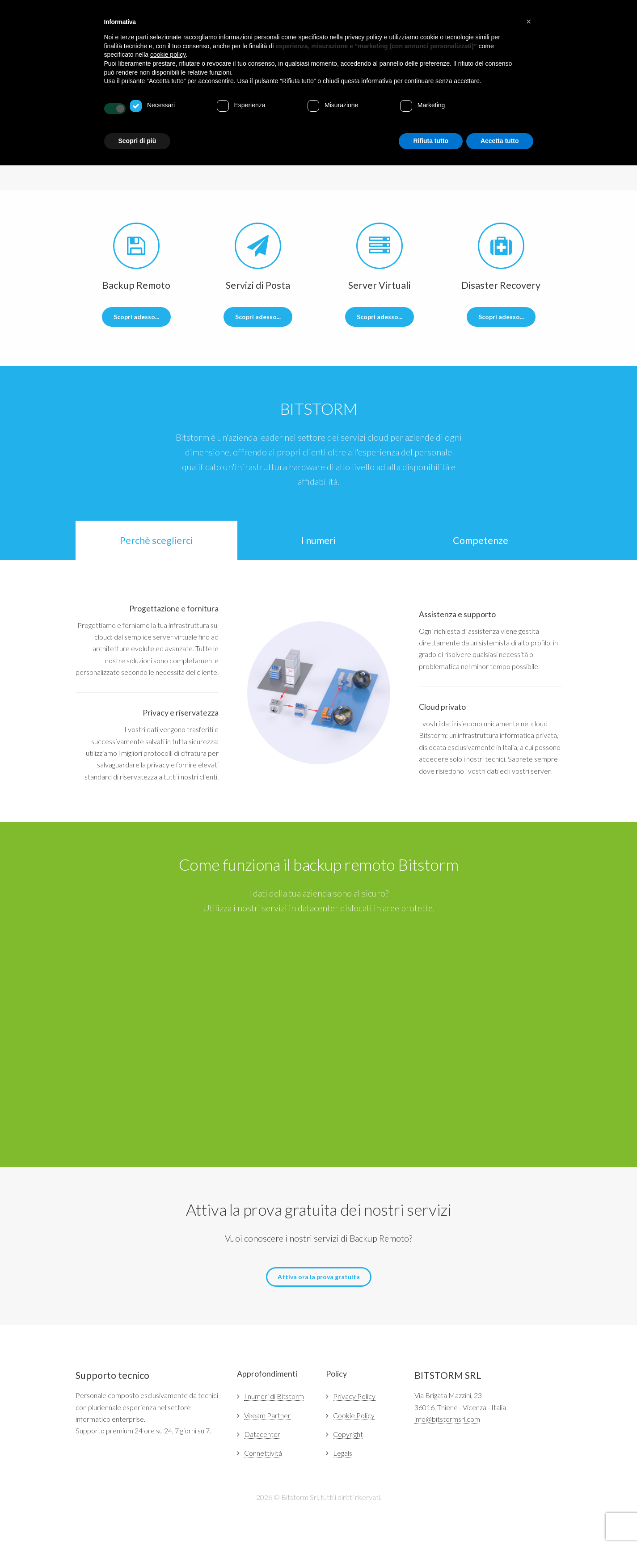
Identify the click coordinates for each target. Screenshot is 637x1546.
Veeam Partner (267, 1415)
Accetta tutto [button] (500, 140)
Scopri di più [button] (137, 140)
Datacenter (262, 1434)
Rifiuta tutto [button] (430, 140)
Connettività (263, 1453)
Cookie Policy (354, 1415)
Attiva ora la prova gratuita (319, 1277)
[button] (529, 21)
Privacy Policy (354, 1396)
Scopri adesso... (136, 316)
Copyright (348, 1434)
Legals (342, 1453)
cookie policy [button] (168, 54)
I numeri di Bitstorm (274, 1396)
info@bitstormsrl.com (447, 1419)
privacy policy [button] (363, 37)
